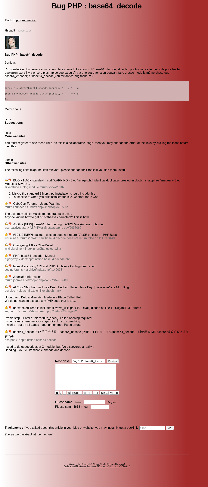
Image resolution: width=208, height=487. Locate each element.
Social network (70, 475)
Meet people (115, 475)
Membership (112, 473)
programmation (26, 20)
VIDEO (114, 402)
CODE (87, 402)
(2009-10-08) (25, 30)
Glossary (96, 473)
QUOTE (77, 402)
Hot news (82, 475)
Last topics (87, 473)
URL (96, 402)
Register (111, 411)
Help (104, 473)
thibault (10, 30)
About (121, 473)
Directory (125, 475)
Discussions (92, 475)
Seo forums (103, 475)
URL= (104, 402)
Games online (75, 473)
